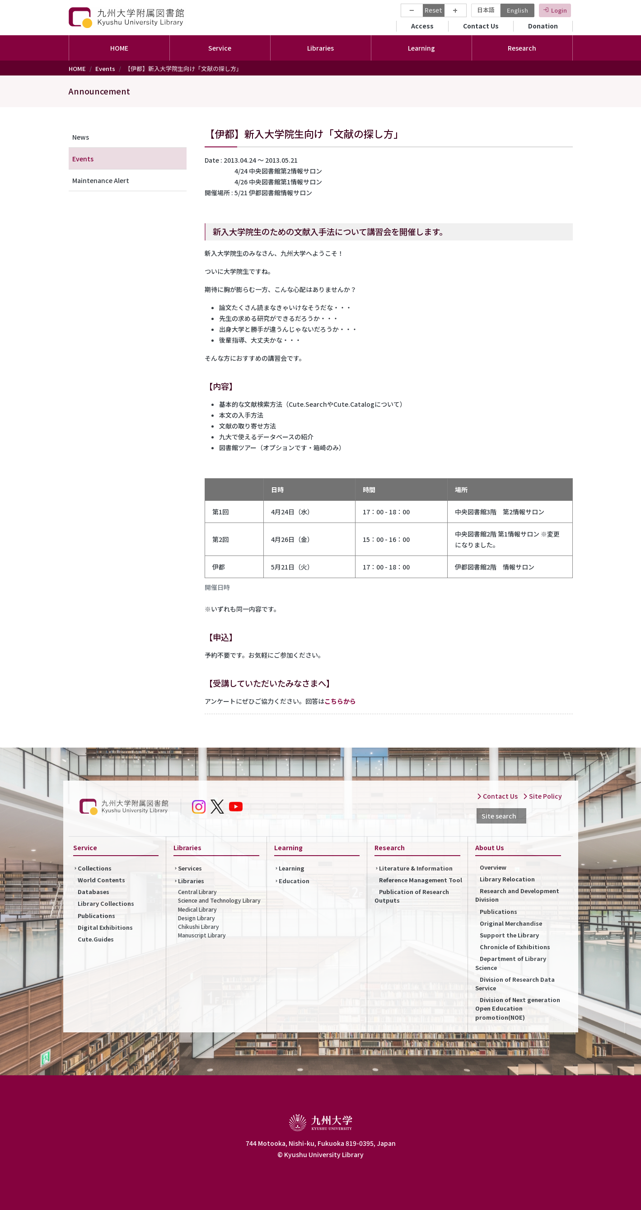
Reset (433, 9)
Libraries (191, 880)
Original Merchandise (511, 923)
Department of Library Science (510, 962)
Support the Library (509, 935)
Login (559, 10)
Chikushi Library (198, 926)
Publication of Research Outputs (411, 895)
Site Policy (542, 795)
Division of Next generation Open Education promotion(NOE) (517, 1008)
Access (422, 25)
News (80, 136)
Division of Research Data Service (515, 983)
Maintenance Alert (100, 180)
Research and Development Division (517, 895)
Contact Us (481, 25)
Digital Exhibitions (105, 927)
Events (105, 68)
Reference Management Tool (420, 880)
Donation (543, 25)
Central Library (197, 891)
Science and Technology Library (219, 900)
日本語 (486, 9)
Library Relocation (507, 879)
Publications (96, 915)
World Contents (101, 880)
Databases (93, 891)
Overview (493, 867)
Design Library (196, 918)
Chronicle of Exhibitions (515, 946)
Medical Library (197, 909)
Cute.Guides (96, 939)
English (517, 10)
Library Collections (106, 903)
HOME (119, 47)
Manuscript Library (202, 935)
